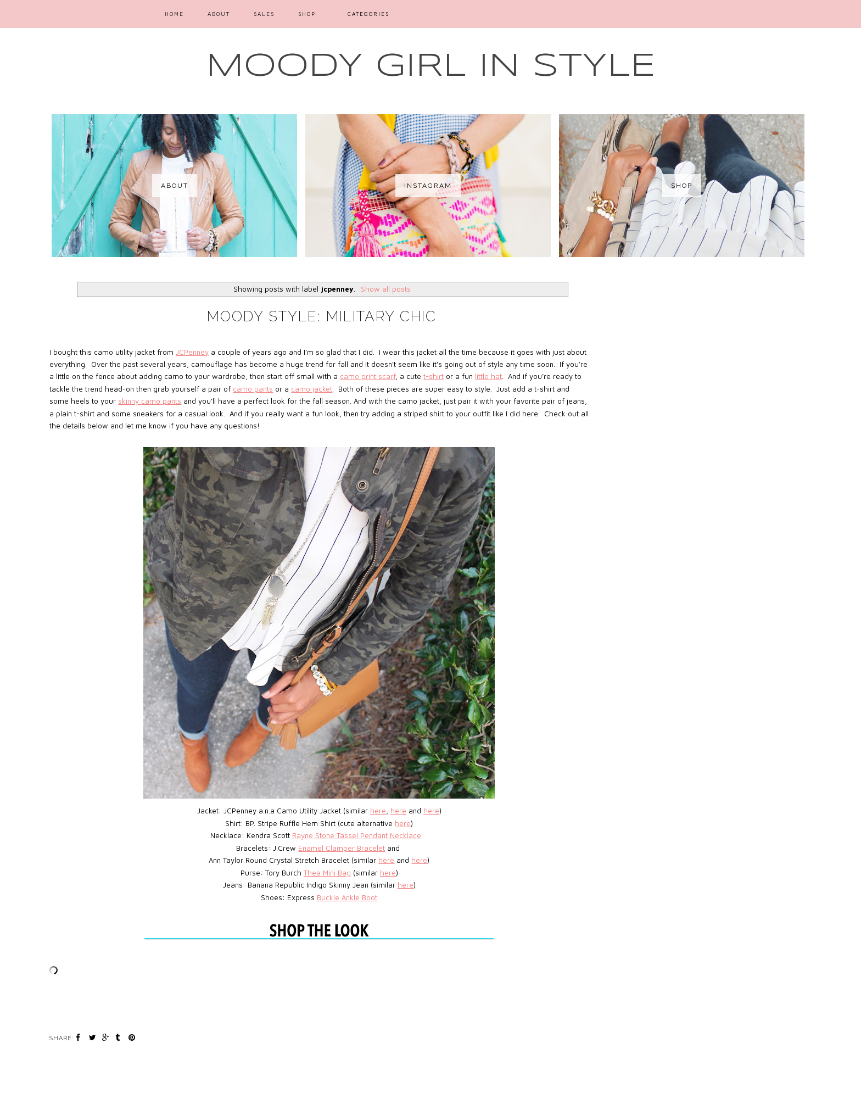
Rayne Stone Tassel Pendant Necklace (356, 835)
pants (170, 401)
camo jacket (311, 388)
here (378, 810)
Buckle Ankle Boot (347, 897)
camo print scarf (367, 376)
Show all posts (386, 289)
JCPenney (192, 352)
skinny (129, 401)
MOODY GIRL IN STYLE (431, 66)
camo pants (253, 388)
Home (174, 13)
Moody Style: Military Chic (322, 316)
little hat (488, 376)
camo (150, 401)
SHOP (307, 13)
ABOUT (219, 13)
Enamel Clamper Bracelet (341, 848)
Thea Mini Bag (327, 872)
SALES (264, 13)
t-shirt (433, 376)
